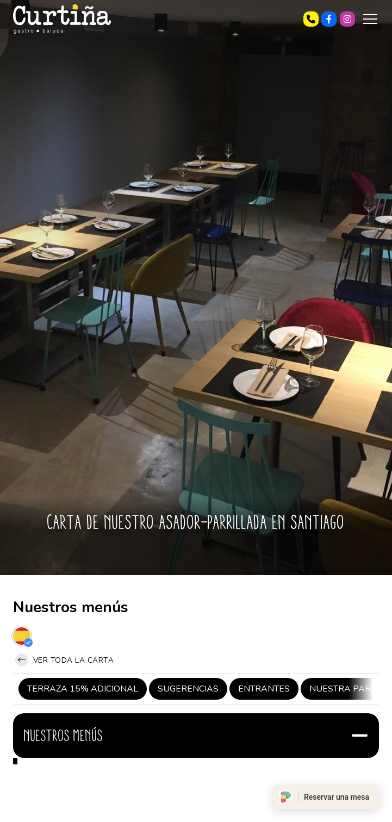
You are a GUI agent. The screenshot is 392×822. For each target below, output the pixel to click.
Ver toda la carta (64, 660)
